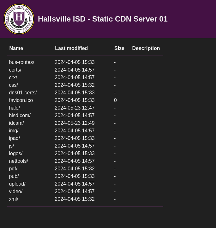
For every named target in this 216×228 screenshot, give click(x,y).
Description (146, 48)
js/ (11, 146)
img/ (13, 130)
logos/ (15, 153)
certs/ (15, 70)
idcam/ (16, 123)
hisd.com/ (19, 115)
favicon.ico (21, 100)
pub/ (14, 176)
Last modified (71, 48)
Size (119, 48)
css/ (13, 85)
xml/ (13, 199)
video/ (15, 191)
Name (16, 48)
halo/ (14, 108)
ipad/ (14, 138)
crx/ (13, 77)
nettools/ (18, 161)
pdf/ (13, 168)
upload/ (17, 184)
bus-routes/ (21, 62)
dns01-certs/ (23, 92)
